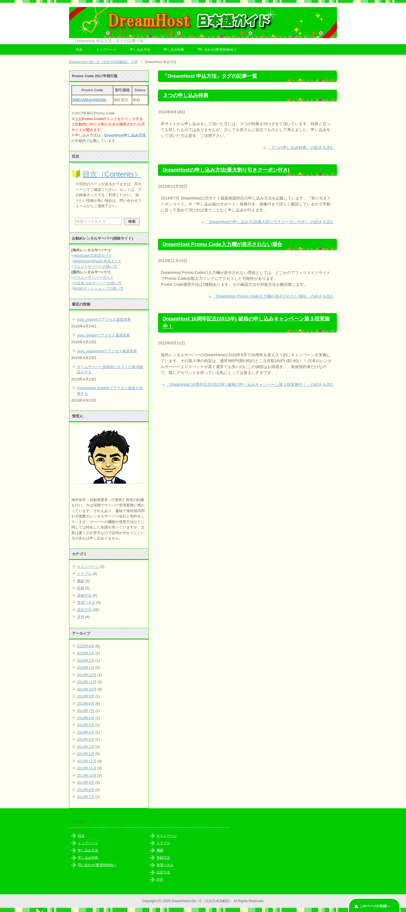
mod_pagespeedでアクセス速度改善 (107, 351)
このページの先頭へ (374, 906)
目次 (79, 50)
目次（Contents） (112, 174)
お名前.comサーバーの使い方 (97, 283)
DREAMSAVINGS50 (89, 100)
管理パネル (86, 602)
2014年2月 (85, 747)
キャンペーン (88, 567)
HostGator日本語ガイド (92, 255)
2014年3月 (85, 739)
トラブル (84, 574)
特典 (80, 588)
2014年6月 (85, 718)
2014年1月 (85, 754)
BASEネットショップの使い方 (98, 288)
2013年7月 (85, 797)
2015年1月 (85, 667)
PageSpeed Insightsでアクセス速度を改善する (110, 391)
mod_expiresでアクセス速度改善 (104, 319)
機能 (80, 581)
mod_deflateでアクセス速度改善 (103, 335)
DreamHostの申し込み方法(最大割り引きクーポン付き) (226, 170)
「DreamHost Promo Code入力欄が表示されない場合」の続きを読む (273, 296)
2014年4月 (85, 732)
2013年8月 (85, 790)
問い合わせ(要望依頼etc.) (217, 50)
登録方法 (84, 595)
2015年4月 (85, 646)
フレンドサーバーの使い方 (95, 266)
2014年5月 (85, 725)
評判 (80, 617)
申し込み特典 (174, 50)
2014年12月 (86, 675)
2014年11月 (86, 682)
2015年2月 (85, 660)
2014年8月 (85, 703)
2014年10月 (86, 689)
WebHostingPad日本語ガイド (97, 261)
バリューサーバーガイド (93, 277)
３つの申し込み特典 (185, 95)
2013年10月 (86, 775)
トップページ (106, 50)
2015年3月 (85, 653)
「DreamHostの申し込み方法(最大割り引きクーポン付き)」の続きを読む (269, 222)
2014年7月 (85, 711)
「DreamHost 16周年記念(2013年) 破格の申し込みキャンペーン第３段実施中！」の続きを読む (250, 384)
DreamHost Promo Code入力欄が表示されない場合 (222, 244)
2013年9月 (85, 782)
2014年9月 (85, 696)
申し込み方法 (140, 50)
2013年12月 (86, 761)
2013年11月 (86, 768)
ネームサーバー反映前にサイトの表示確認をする (110, 370)
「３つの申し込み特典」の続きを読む (300, 147)
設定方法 (84, 610)
